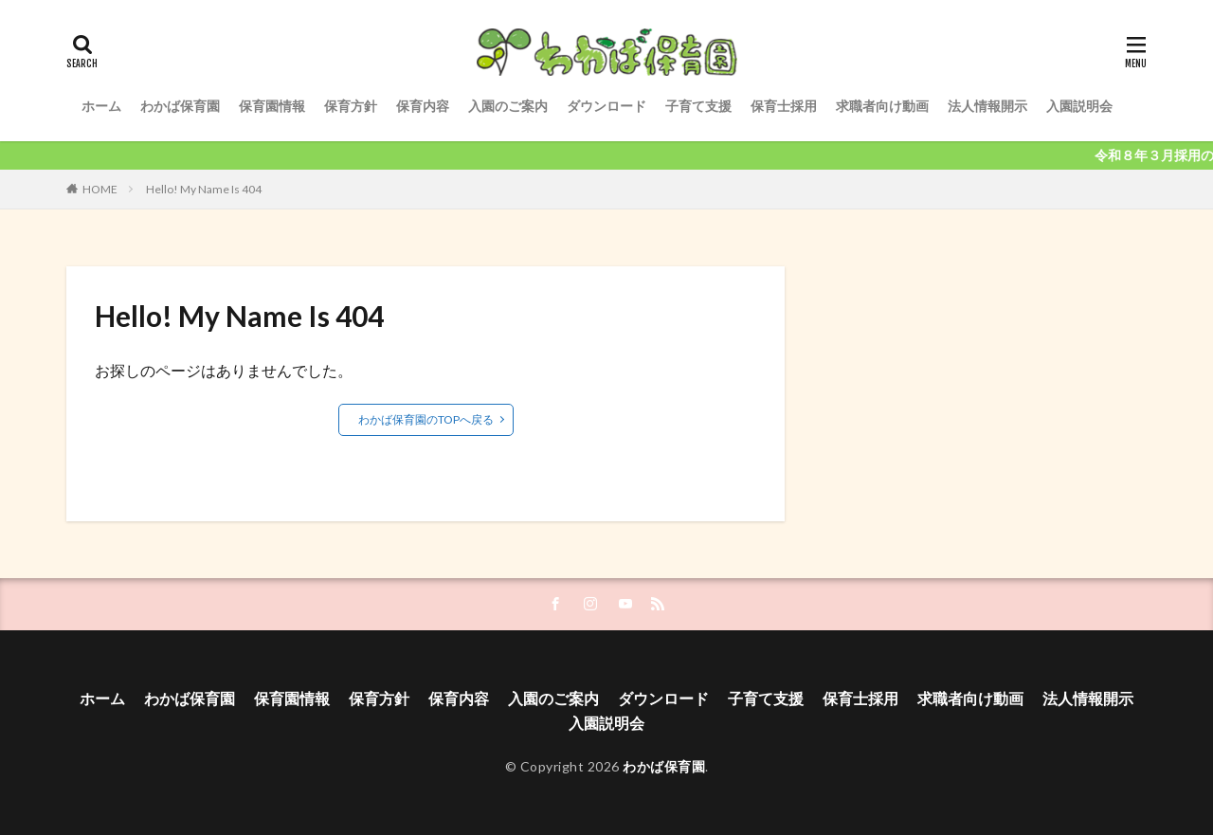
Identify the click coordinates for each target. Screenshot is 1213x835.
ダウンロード (606, 106)
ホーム (101, 106)
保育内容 (422, 106)
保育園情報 (272, 106)
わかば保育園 (180, 106)
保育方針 (350, 106)
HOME (100, 189)
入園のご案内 (508, 106)
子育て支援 (698, 106)
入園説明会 (1079, 106)
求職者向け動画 (882, 106)
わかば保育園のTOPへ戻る (426, 419)
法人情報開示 (987, 106)
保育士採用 (784, 106)
